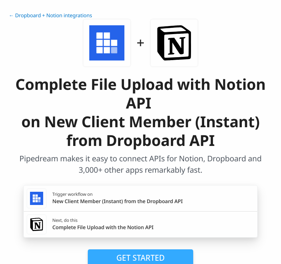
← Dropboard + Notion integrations (50, 15)
